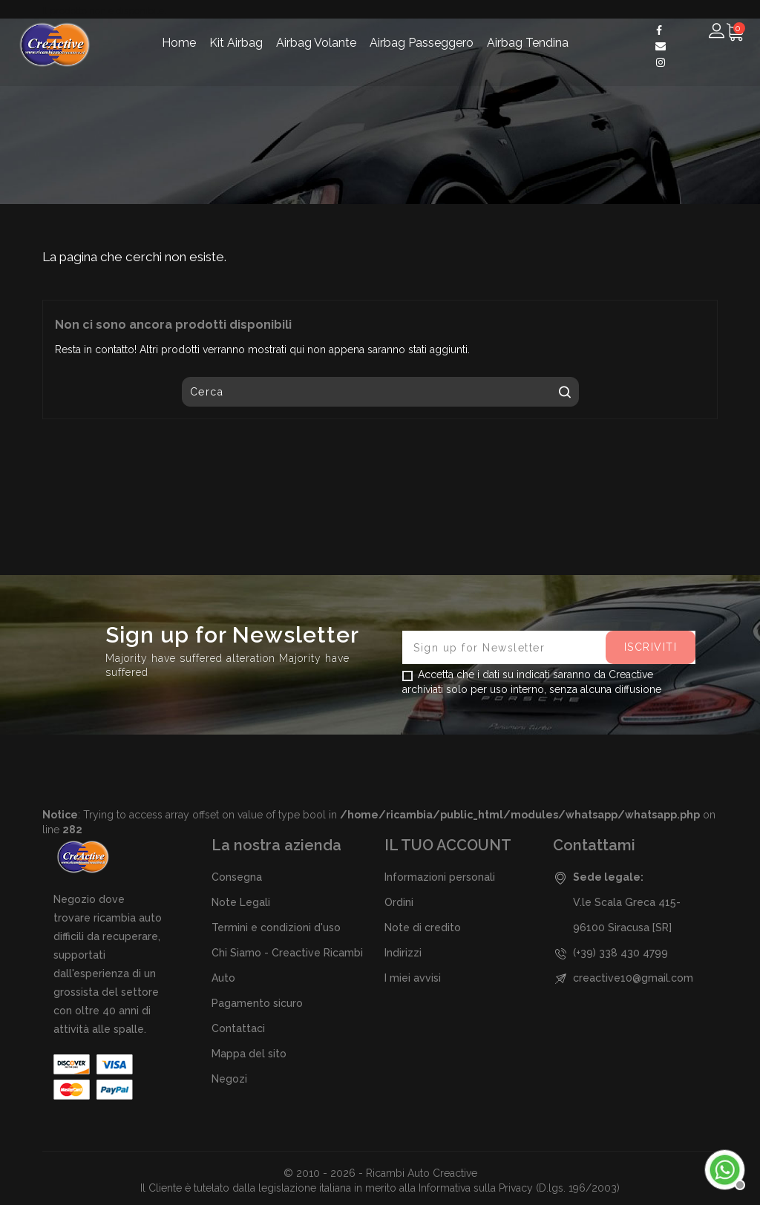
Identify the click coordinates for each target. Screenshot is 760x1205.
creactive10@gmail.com (633, 978)
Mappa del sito (249, 1054)
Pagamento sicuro (257, 1003)
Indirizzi (403, 953)
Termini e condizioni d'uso (276, 927)
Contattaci (238, 1028)
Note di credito (422, 927)
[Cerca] (380, 392)
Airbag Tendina (528, 43)
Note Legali (241, 902)
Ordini (398, 902)
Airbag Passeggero (422, 43)
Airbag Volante (316, 43)
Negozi (229, 1079)
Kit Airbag (236, 43)
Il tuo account (447, 845)
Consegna (237, 877)
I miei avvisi (412, 978)
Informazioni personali (439, 877)
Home (179, 43)
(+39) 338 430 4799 (620, 953)
